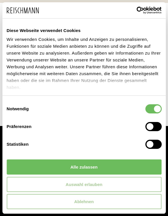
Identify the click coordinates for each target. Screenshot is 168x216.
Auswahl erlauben (84, 184)
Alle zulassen (84, 167)
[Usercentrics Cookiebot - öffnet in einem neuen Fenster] (136, 10)
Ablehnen (84, 201)
